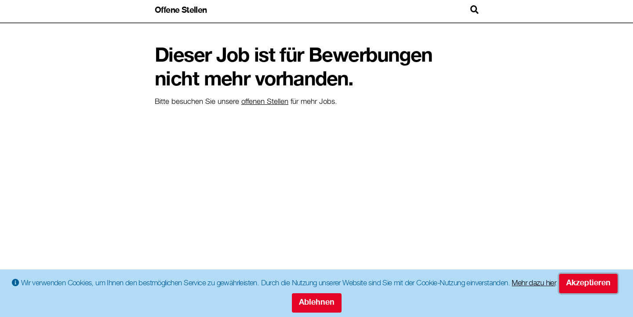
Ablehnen (317, 303)
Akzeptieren (588, 284)
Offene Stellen (181, 11)
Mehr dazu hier (533, 284)
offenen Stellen (264, 102)
